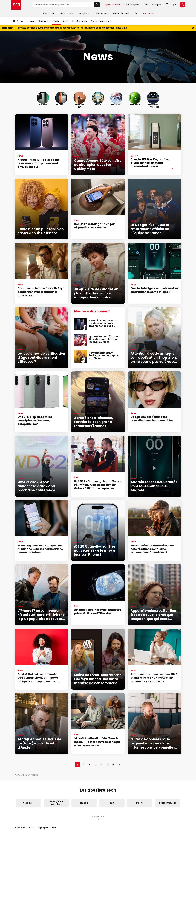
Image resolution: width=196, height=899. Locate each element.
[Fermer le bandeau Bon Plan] (193, 28)
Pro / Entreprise (132, 4)
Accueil (30, 21)
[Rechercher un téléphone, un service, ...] (63, 4)
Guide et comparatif (101, 21)
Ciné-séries (44, 21)
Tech (56, 21)
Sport (65, 21)
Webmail (175, 4)
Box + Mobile (101, 13)
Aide (145, 4)
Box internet (48, 13)
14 (113, 764)
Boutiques (156, 4)
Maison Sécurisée (121, 13)
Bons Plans (148, 13)
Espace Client (182, 5)
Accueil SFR (16, 5)
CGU (31, 827)
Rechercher (97, 4)
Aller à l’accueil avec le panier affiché (167, 4)
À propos (43, 827)
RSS (54, 827)
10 (107, 764)
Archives (20, 827)
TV (136, 13)
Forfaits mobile (66, 13)
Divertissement (79, 21)
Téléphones (84, 13)
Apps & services (112, 4)
